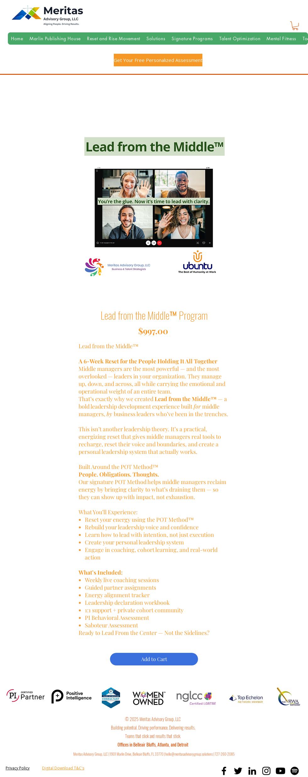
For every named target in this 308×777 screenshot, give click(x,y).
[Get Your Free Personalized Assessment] (158, 60)
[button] (295, 25)
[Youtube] (280, 770)
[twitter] (238, 770)
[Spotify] (294, 770)
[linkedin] (252, 770)
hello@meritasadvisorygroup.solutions (189, 754)
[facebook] (223, 770)
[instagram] (266, 770)
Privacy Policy (18, 768)
